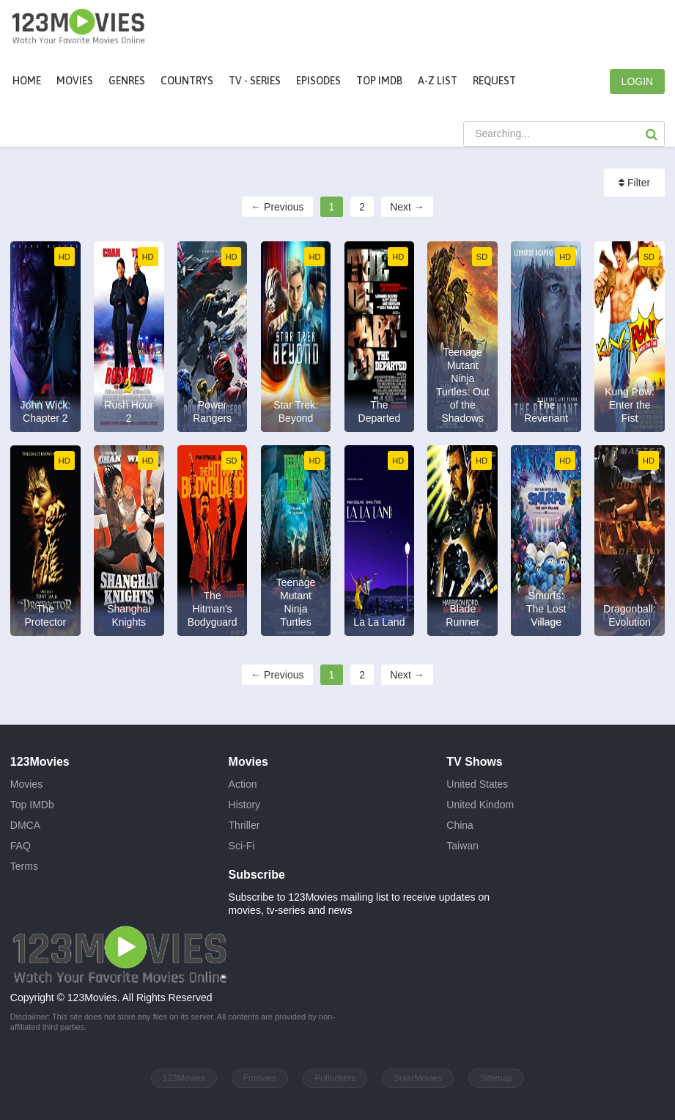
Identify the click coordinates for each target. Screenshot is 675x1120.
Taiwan (462, 846)
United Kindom (480, 804)
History (245, 804)
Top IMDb (379, 81)
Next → (407, 207)
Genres (126, 81)
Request (494, 81)
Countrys (187, 81)
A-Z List (437, 81)
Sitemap (496, 1078)
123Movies (184, 1078)
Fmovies (259, 1078)
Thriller (244, 825)
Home (26, 81)
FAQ (20, 846)
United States (477, 784)
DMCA (25, 825)
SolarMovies (418, 1078)
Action (243, 784)
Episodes (318, 81)
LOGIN (637, 81)
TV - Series (255, 81)
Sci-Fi (242, 846)
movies (74, 81)
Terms (24, 866)
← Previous (277, 207)
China (459, 825)
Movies (26, 784)
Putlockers (334, 1078)
